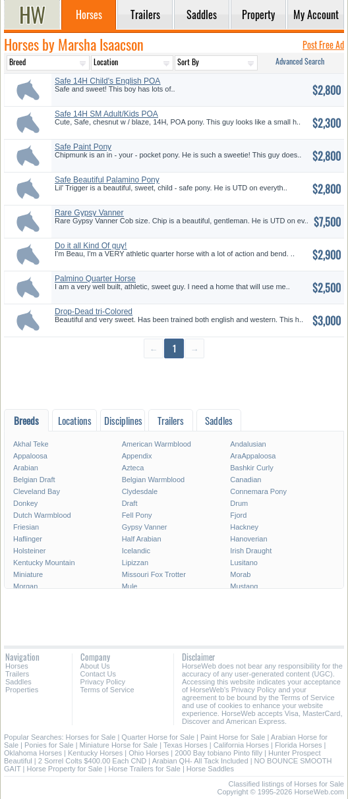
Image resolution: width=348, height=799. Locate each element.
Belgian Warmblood (153, 479)
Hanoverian (248, 539)
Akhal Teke (31, 444)
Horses (16, 666)
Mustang (244, 586)
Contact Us (98, 674)
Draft (130, 503)
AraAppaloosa (253, 456)
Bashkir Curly (251, 468)
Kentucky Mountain (44, 562)
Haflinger (27, 539)
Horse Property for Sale (64, 769)
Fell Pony (137, 515)
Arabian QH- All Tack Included (200, 761)
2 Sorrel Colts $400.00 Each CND (92, 761)
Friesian (26, 527)
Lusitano (244, 562)
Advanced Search (300, 61)
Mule (130, 586)
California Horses (241, 745)
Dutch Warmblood (42, 515)
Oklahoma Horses (33, 753)
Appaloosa (30, 456)
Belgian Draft (34, 479)
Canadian (245, 479)
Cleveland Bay (36, 491)
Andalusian (248, 444)
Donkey (25, 503)
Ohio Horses (149, 753)
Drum (239, 503)
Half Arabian (141, 539)
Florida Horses (298, 745)
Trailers (17, 674)
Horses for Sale (91, 737)
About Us (95, 666)
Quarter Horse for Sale (157, 737)
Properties (21, 690)
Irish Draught (251, 551)
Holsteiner (29, 551)
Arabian (25, 468)
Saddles (18, 682)
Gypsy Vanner (144, 527)
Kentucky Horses (95, 753)
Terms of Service (107, 690)
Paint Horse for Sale (232, 737)
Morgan (25, 586)
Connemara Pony (258, 491)
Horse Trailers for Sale (144, 769)
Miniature (28, 574)
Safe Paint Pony (83, 147)
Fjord (238, 515)
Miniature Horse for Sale (119, 745)
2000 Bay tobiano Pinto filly (218, 753)
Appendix (137, 456)
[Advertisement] (174, 383)
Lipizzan (135, 562)
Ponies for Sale (49, 745)
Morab (240, 574)
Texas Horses (185, 745)
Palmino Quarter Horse (95, 278)
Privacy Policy (102, 682)
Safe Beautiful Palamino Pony (107, 179)
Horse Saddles (210, 769)
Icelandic (136, 551)
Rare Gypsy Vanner (89, 212)
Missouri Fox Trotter (154, 574)
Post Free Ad (323, 44)
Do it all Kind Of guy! (91, 245)
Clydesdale (140, 491)
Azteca (133, 468)
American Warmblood (156, 444)
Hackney (244, 527)
